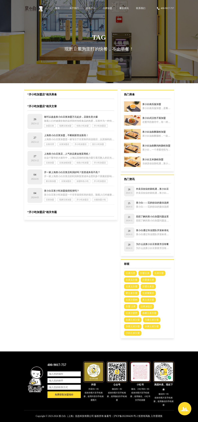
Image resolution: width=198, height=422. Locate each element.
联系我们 (140, 8)
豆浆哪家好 (148, 293)
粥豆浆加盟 (131, 293)
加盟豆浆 (50, 126)
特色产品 (90, 8)
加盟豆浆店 (148, 286)
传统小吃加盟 (83, 126)
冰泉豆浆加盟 (152, 326)
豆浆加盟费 (131, 313)
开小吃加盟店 (100, 126)
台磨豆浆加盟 (133, 319)
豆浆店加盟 (131, 280)
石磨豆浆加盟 (152, 319)
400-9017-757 (165, 8)
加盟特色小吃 (83, 181)
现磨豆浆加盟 (65, 126)
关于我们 (74, 8)
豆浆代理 (50, 144)
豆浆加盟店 (64, 144)
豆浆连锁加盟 (65, 163)
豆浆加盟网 (131, 300)
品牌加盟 (107, 8)
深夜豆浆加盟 (133, 326)
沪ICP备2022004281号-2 (126, 416)
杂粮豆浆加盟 (149, 313)
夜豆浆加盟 (51, 181)
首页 (57, 8)
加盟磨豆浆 (148, 280)
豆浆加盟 (50, 163)
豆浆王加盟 (131, 286)
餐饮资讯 (124, 8)
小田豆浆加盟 (133, 333)
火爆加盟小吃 (100, 200)
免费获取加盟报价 (64, 394)
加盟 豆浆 (131, 306)
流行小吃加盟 (98, 144)
